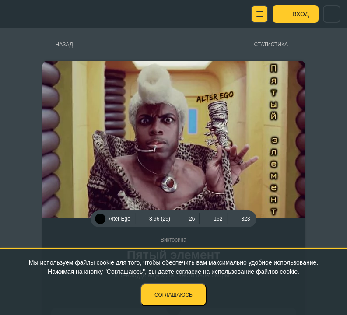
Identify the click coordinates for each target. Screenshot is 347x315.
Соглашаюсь (173, 295)
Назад (64, 45)
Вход (300, 14)
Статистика (271, 45)
